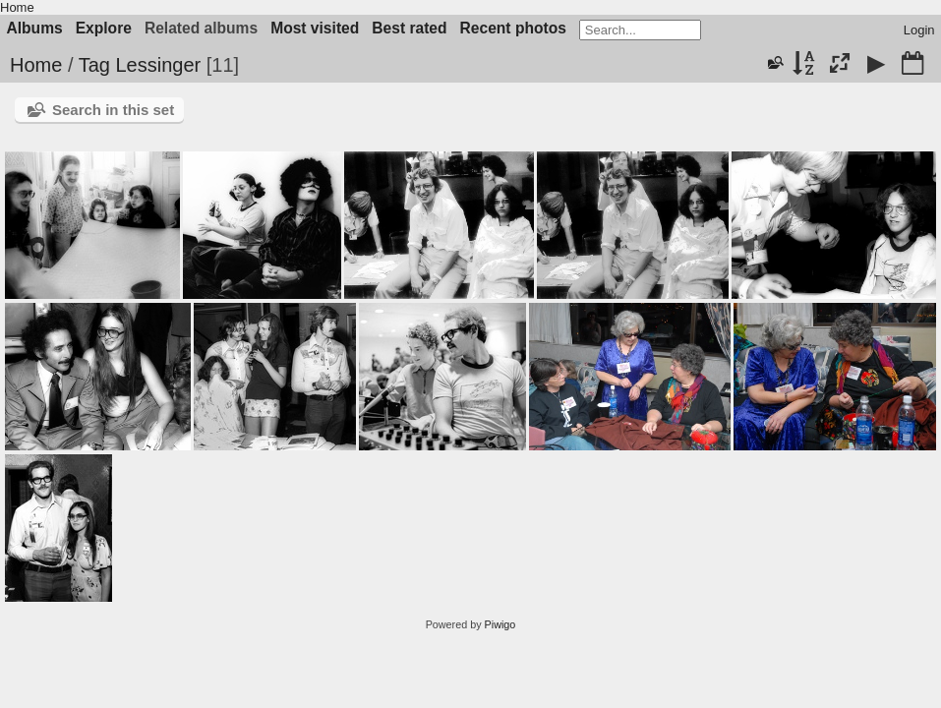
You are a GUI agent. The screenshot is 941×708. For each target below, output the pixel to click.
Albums (35, 28)
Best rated (409, 28)
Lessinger (158, 65)
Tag (94, 65)
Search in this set (113, 109)
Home (17, 7)
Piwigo (500, 624)
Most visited (314, 28)
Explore (104, 28)
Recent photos (513, 28)
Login (919, 30)
